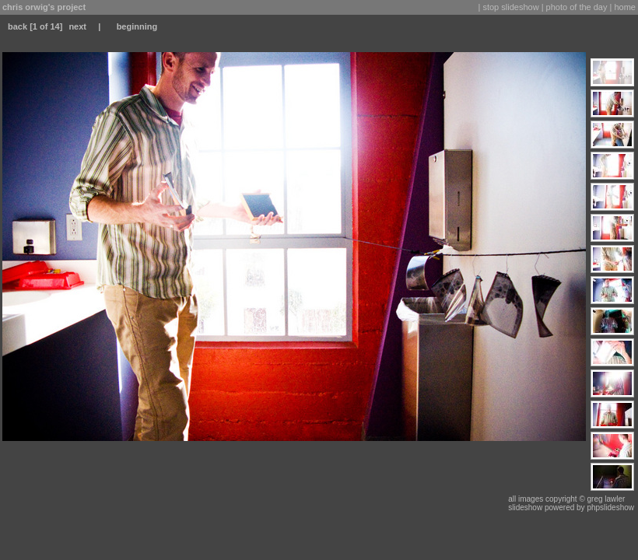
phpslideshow (610, 507)
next (77, 26)
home (625, 7)
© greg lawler (602, 499)
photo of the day (577, 7)
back (17, 26)
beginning (137, 26)
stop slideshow (510, 7)
